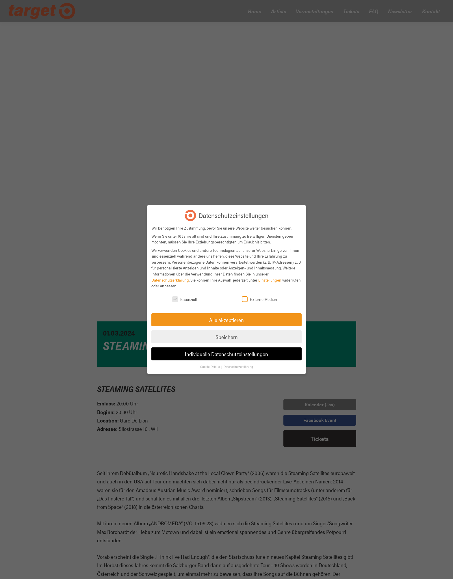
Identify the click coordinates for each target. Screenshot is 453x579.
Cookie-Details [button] (210, 366)
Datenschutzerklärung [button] (238, 366)
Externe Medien (259, 299)
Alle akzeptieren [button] (226, 319)
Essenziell (184, 299)
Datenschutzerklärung (170, 280)
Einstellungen (269, 280)
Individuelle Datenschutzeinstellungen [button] (226, 354)
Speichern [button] (227, 336)
